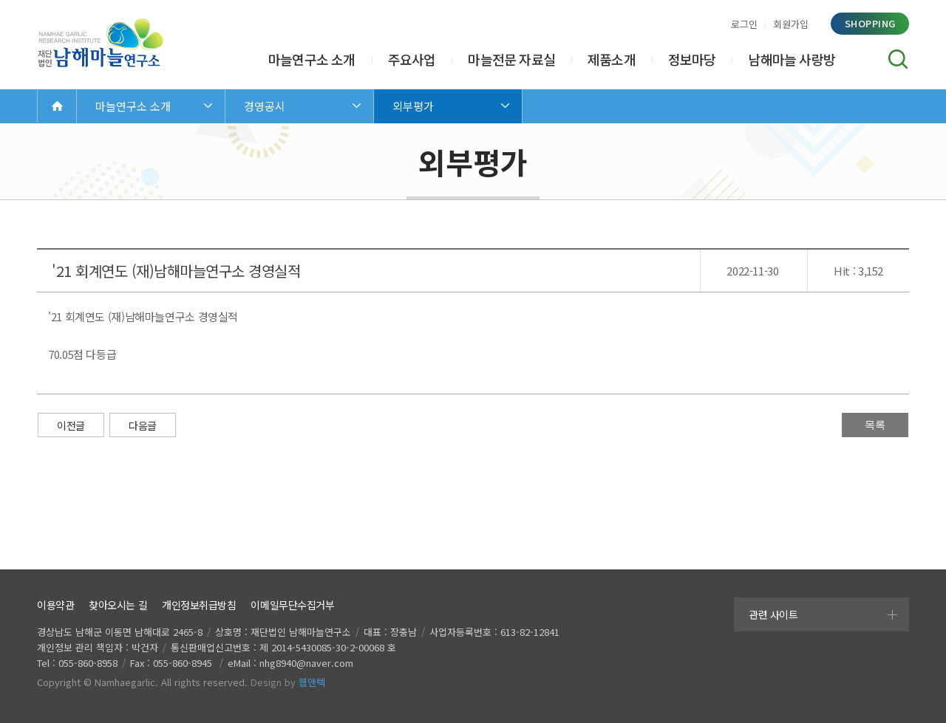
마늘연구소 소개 (311, 59)
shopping (870, 23)
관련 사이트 (773, 614)
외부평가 (413, 106)
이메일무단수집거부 (292, 604)
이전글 (71, 425)
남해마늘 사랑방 (791, 59)
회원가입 (791, 24)
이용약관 (55, 604)
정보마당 (692, 59)
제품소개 (612, 59)
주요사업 (412, 59)
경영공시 (264, 106)
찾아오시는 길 (118, 604)
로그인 (744, 24)
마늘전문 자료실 (511, 59)
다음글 (143, 425)
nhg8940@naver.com (306, 663)
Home (57, 106)
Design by (288, 682)
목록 (875, 425)
